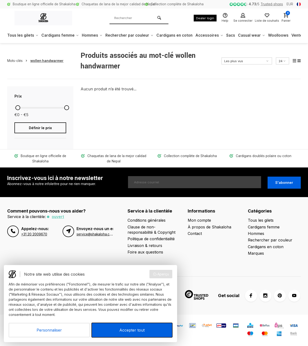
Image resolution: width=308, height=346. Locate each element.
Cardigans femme (61, 35)
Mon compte (199, 220)
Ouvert (58, 216)
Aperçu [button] (161, 274)
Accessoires (215, 35)
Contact (195, 233)
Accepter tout (132, 330)
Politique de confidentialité (151, 238)
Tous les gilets (23, 35)
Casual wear (259, 35)
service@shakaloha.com (95, 234)
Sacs (237, 35)
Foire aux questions (145, 252)
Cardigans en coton (179, 35)
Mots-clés (18, 61)
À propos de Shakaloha (209, 227)
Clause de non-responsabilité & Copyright (151, 230)
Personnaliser (49, 330)
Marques (256, 253)
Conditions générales (147, 220)
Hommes (93, 35)
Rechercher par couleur (132, 35)
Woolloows (286, 35)
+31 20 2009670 (34, 234)
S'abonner (284, 182)
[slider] (17, 107)
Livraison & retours (145, 245)
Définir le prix (40, 128)
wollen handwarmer (47, 61)
